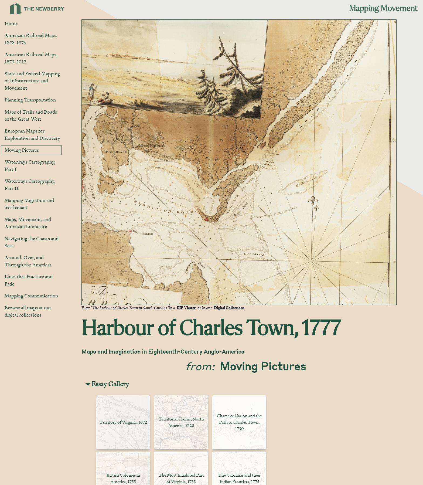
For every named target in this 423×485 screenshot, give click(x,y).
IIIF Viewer (186, 307)
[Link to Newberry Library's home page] (37, 8)
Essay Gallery (110, 384)
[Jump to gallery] (86, 300)
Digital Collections (229, 307)
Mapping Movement (383, 8)
